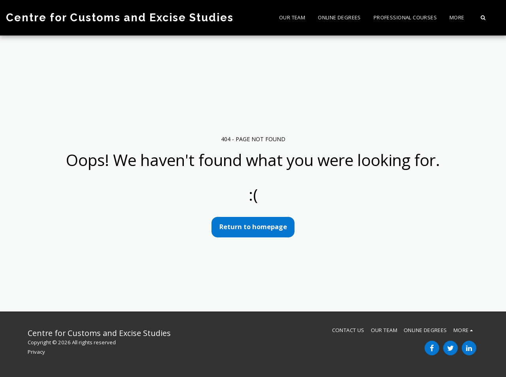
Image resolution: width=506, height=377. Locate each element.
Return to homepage (253, 226)
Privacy (36, 351)
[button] (483, 17)
